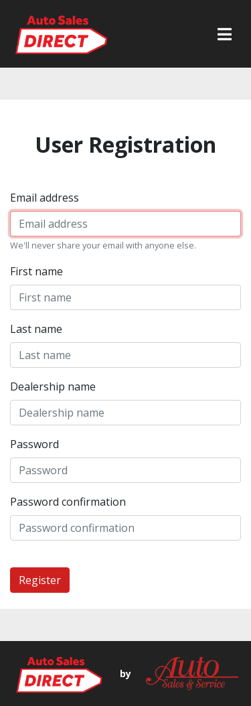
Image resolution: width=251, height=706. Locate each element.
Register (40, 580)
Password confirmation (68, 501)
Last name (36, 329)
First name (36, 271)
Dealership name (53, 386)
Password (34, 444)
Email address (44, 197)
